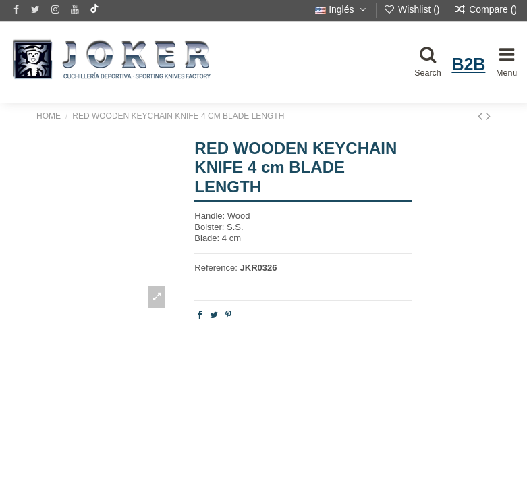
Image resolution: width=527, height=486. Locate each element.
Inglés (341, 9)
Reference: (216, 268)
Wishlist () (412, 9)
